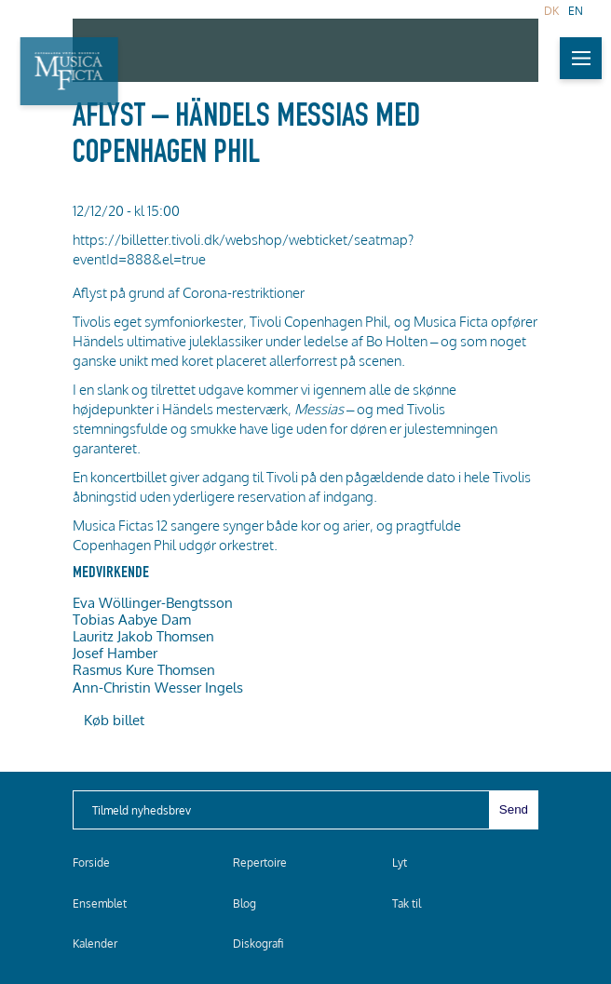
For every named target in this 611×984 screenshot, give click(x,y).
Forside (91, 862)
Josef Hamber (115, 652)
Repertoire (260, 862)
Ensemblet (100, 903)
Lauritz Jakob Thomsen (143, 635)
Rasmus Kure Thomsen (144, 669)
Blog (244, 903)
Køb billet (114, 719)
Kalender (95, 943)
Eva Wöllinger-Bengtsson (153, 602)
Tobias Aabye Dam (132, 619)
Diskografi (258, 943)
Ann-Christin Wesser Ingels (158, 687)
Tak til (406, 903)
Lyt (399, 862)
